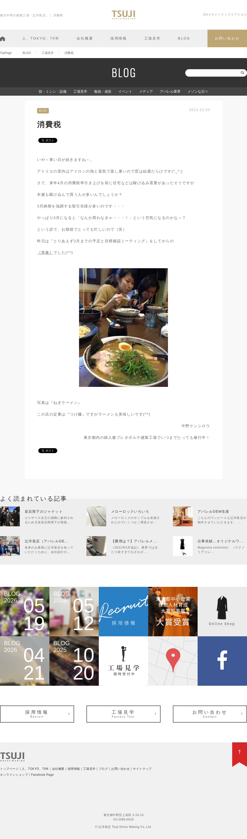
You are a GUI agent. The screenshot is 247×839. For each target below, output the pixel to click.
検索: (180, 73)
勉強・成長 (102, 91)
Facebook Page (42, 774)
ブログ (103, 769)
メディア (146, 91)
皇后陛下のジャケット (44, 511)
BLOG (184, 38)
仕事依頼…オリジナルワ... (220, 541)
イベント (125, 91)
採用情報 (118, 38)
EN (205, 14)
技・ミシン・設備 (52, 91)
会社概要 (85, 38)
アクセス (240, 14)
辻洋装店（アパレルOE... (47, 541)
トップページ (9, 769)
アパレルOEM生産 (213, 511)
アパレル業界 (170, 91)
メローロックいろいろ (130, 511)
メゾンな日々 (197, 91)
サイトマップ (221, 14)
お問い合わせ (227, 38)
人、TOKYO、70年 (41, 38)
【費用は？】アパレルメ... (134, 541)
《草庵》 (45, 252)
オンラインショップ (14, 774)
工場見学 (152, 38)
